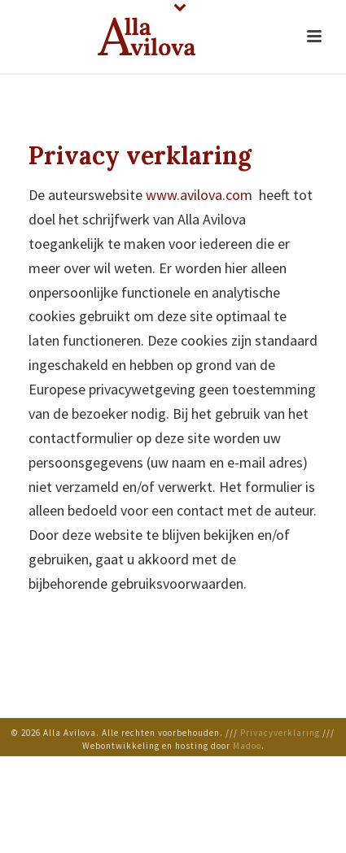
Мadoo (247, 745)
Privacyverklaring (280, 732)
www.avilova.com (199, 194)
